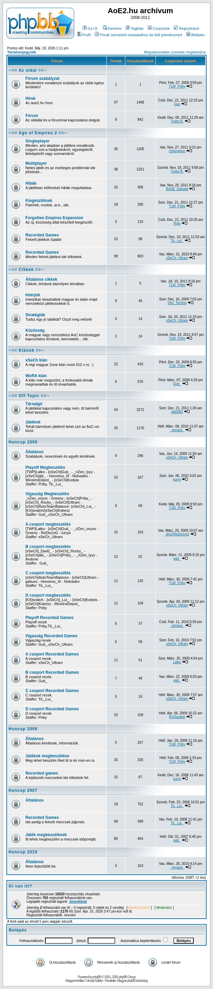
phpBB (97, 977)
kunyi (177, 479)
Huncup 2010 (23, 852)
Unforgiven (177, 151)
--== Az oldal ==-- (27, 70)
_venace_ (177, 430)
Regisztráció (186, 28)
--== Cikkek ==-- (26, 269)
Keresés (112, 28)
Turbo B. (177, 121)
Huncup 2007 (23, 790)
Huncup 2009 (23, 442)
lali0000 (177, 412)
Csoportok (159, 28)
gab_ (177, 558)
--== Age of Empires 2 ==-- (37, 133)
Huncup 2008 (23, 729)
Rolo (177, 223)
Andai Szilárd (95, 981)
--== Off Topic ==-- (28, 395)
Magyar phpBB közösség (132, 981)
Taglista (134, 28)
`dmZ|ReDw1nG (177, 534)
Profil (84, 35)
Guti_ (177, 384)
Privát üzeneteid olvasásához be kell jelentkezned (138, 35)
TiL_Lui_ (177, 241)
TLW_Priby (177, 86)
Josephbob (78, 901)
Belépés (195, 35)
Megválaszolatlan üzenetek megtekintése (175, 52)
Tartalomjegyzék (21, 52)
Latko (177, 662)
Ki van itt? (20, 886)
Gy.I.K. (91, 28)
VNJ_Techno (177, 303)
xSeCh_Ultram (177, 258)
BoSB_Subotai (177, 189)
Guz (177, 104)
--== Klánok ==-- (26, 350)
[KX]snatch (177, 717)
